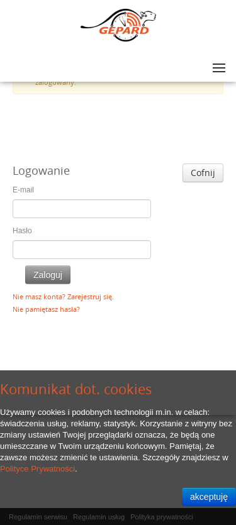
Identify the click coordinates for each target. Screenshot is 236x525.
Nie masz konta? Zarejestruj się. (63, 296)
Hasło (22, 230)
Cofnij (203, 173)
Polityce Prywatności (37, 468)
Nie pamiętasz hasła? (46, 309)
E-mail (23, 189)
